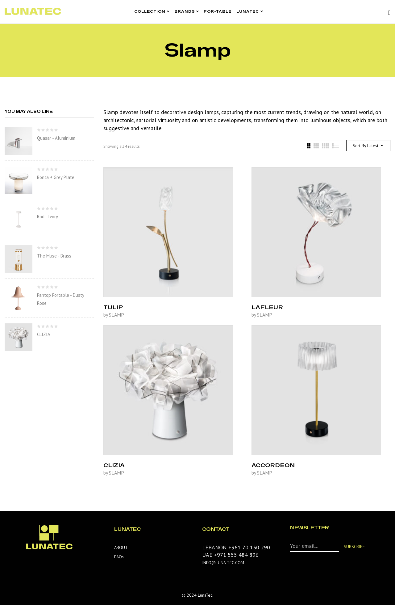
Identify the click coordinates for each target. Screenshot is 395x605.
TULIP (113, 307)
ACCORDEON (273, 465)
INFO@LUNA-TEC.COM (223, 562)
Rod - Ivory (47, 216)
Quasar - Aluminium (56, 138)
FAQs (119, 557)
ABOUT (121, 547)
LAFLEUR (267, 307)
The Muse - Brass (54, 256)
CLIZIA (43, 334)
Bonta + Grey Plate (55, 177)
